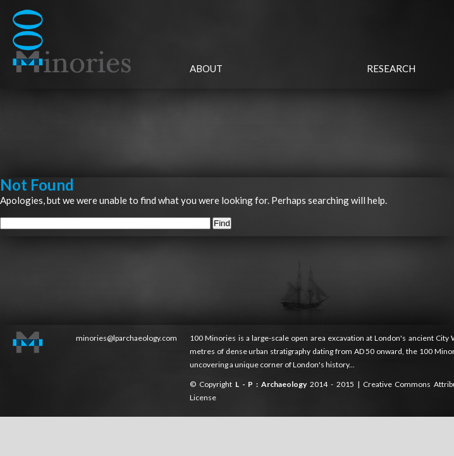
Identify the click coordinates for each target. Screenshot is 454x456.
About (206, 68)
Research (391, 68)
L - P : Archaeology (272, 384)
